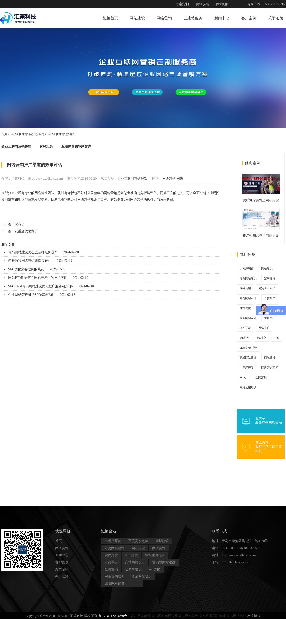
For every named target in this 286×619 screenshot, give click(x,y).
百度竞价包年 (138, 541)
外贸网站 (269, 298)
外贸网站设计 (248, 298)
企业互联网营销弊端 (60, 134)
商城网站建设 (248, 357)
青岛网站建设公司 (164, 616)
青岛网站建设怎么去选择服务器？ (33, 252)
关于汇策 (275, 18)
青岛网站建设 (248, 278)
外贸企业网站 (266, 288)
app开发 (244, 337)
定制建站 (269, 278)
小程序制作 (247, 268)
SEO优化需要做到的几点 (26, 269)
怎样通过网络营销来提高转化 (29, 261)
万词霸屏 (111, 562)
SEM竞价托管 (248, 347)
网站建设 (137, 18)
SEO (276, 337)
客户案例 (248, 18)
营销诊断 (202, 4)
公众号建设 (133, 569)
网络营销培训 (248, 387)
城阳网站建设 (114, 583)
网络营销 (164, 18)
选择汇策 (46, 146)
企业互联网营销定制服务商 (27, 134)
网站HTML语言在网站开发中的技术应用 (37, 278)
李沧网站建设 (141, 576)
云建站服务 (193, 18)
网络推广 (264, 328)
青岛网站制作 (188, 616)
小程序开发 (247, 367)
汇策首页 (110, 18)
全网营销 (261, 377)
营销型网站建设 (163, 562)
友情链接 (254, 616)
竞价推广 (269, 318)
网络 (180, 178)
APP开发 (131, 555)
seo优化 (261, 337)
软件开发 (245, 328)
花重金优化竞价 (26, 231)
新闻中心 (221, 18)
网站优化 (245, 308)
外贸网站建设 (114, 548)
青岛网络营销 (236, 616)
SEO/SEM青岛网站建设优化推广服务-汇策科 (40, 286)
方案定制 (182, 4)
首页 (4, 134)
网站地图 (222, 4)
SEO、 (244, 377)
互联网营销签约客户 (76, 146)
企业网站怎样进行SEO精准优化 (31, 295)
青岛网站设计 (248, 318)
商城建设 (269, 357)
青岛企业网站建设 (212, 616)
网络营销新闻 (269, 367)
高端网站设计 (135, 562)
